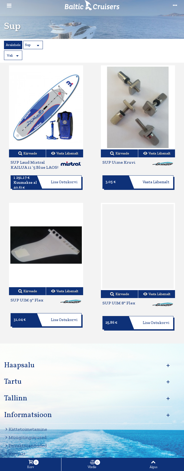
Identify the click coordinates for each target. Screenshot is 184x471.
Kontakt (15, 454)
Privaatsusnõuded (25, 445)
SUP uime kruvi (119, 162)
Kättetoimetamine (25, 429)
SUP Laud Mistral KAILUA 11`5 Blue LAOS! (34, 165)
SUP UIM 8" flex (118, 303)
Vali (10, 55)
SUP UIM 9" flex (27, 300)
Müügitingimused (25, 437)
